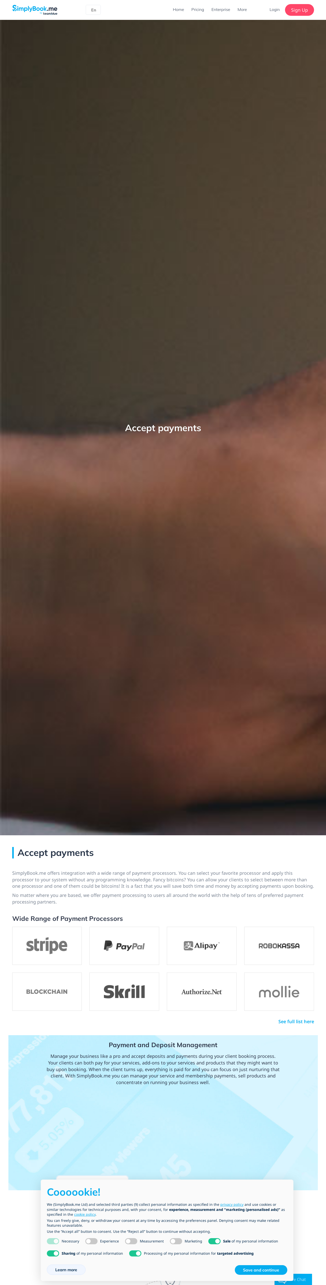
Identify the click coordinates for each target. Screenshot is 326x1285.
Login (275, 9)
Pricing (197, 9)
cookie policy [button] (85, 1214)
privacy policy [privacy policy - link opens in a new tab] (231, 1204)
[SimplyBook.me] (35, 9)
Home (177, 9)
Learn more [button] (66, 1269)
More (242, 9)
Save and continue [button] (261, 1270)
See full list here (296, 1021)
